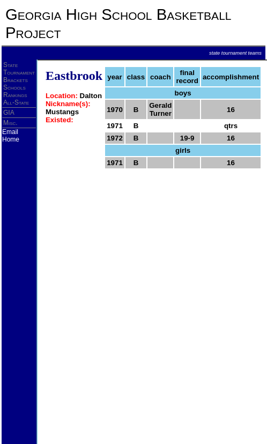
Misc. (10, 123)
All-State (16, 102)
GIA (8, 112)
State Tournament (19, 68)
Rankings (15, 95)
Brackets (15, 80)
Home (10, 139)
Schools (14, 87)
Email (10, 132)
